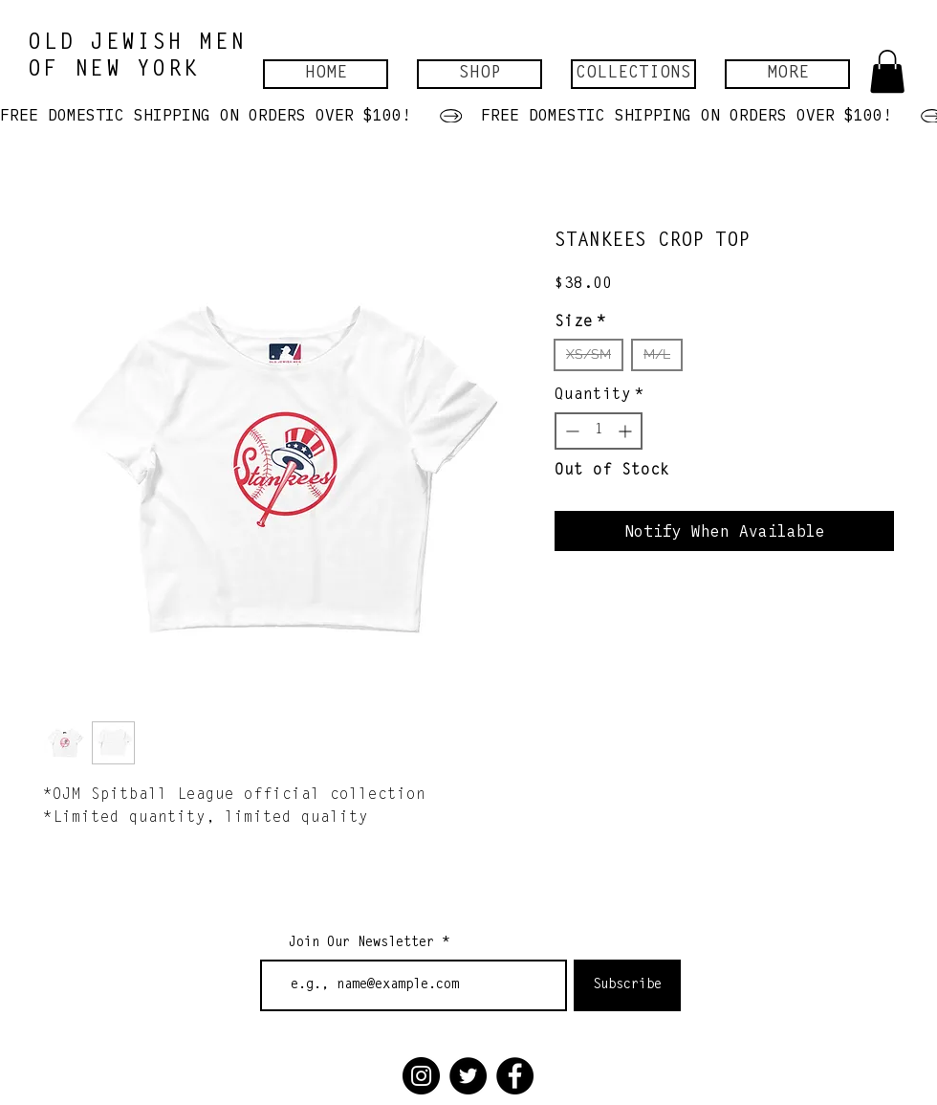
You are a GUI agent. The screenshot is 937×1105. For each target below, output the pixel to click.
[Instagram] (421, 1075)
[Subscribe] (627, 985)
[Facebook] (515, 1075)
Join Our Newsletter (361, 943)
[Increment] (627, 431)
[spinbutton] (598, 431)
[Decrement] (570, 431)
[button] (479, 74)
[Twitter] (468, 1075)
